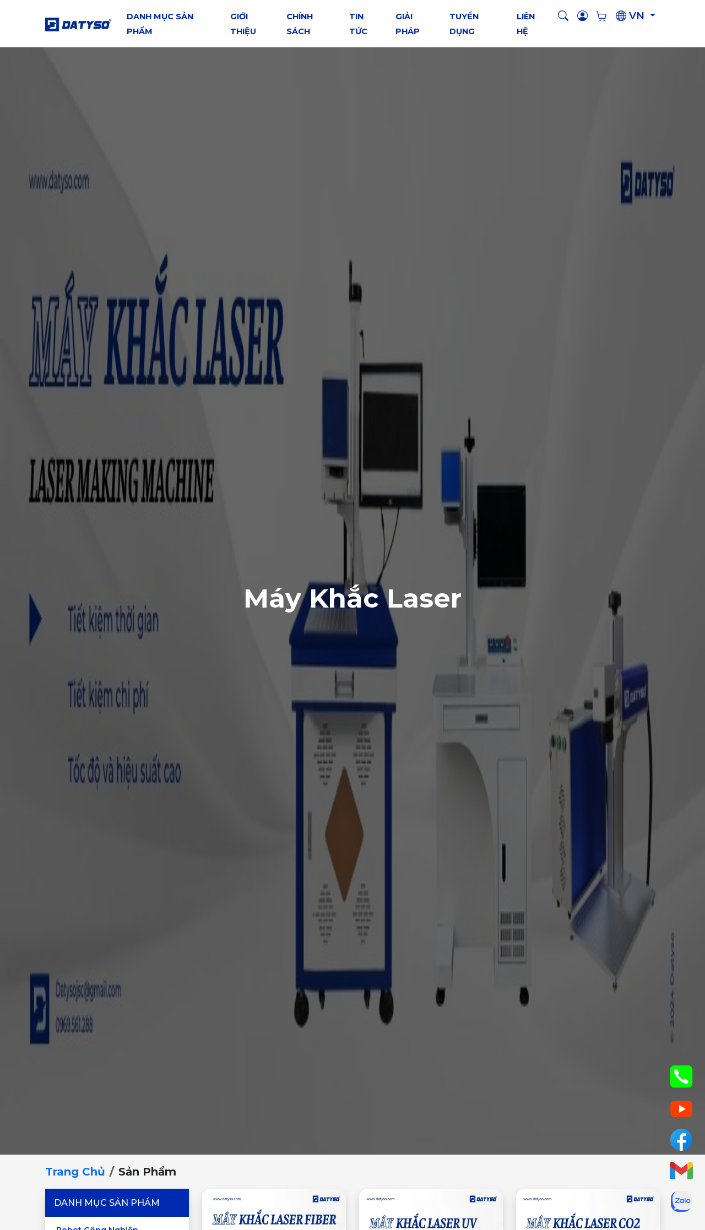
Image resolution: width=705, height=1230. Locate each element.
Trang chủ (75, 1171)
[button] (563, 16)
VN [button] (631, 16)
